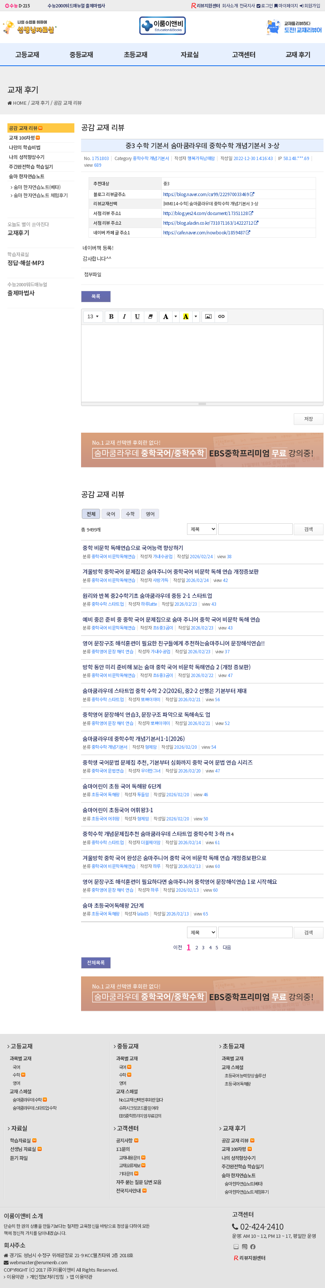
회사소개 (230, 5)
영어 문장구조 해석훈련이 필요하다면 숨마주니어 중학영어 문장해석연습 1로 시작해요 (180, 881)
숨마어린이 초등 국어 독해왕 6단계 (122, 786)
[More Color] (176, 317)
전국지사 (247, 5)
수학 (130, 513)
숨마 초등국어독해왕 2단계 (113, 905)
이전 (177, 947)
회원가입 (310, 5)
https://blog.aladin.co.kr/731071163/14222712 (210, 222)
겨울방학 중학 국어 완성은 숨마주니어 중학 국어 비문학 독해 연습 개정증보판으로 (174, 858)
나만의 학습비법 (24, 147)
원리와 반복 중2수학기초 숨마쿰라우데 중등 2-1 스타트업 (147, 595)
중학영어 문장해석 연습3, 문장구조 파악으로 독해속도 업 (146, 714)
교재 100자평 (24, 137)
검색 (308, 529)
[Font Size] (93, 317)
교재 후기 (298, 54)
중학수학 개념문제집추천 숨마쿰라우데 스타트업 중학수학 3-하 (154, 833)
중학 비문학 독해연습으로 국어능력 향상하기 (133, 548)
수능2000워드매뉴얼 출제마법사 (76, 5)
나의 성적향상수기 (27, 156)
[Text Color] (166, 317)
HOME (19, 102)
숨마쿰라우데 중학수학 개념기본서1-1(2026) (133, 738)
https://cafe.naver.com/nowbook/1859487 (206, 232)
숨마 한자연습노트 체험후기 (39, 195)
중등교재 (81, 54)
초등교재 (135, 54)
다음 (227, 947)
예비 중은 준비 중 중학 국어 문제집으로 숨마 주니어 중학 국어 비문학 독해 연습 (171, 619)
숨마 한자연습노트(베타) (35, 187)
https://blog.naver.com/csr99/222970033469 (208, 194)
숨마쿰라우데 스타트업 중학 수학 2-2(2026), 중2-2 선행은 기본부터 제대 (165, 691)
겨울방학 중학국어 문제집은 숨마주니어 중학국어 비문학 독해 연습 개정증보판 (171, 571)
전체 (91, 513)
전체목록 (96, 962)
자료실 (189, 54)
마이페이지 (286, 5)
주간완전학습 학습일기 (31, 166)
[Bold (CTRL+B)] (111, 317)
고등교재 (27, 54)
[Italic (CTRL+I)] (124, 317)
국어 (110, 513)
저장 (308, 418)
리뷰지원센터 (208, 5)
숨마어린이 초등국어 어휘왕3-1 (118, 810)
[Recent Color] (186, 317)
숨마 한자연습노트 (27, 176)
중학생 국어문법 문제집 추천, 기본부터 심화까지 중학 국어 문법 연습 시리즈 (167, 762)
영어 (150, 513)
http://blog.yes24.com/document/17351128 (208, 213)
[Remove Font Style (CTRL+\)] (150, 317)
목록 (95, 296)
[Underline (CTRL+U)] (137, 317)
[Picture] (208, 317)
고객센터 (243, 54)
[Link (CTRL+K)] (221, 317)
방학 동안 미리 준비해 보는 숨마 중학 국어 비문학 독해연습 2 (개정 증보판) (166, 667)
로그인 (265, 5)
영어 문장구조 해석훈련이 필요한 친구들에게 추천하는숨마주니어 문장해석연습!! (173, 643)
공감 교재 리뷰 (68, 102)
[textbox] (202, 362)
